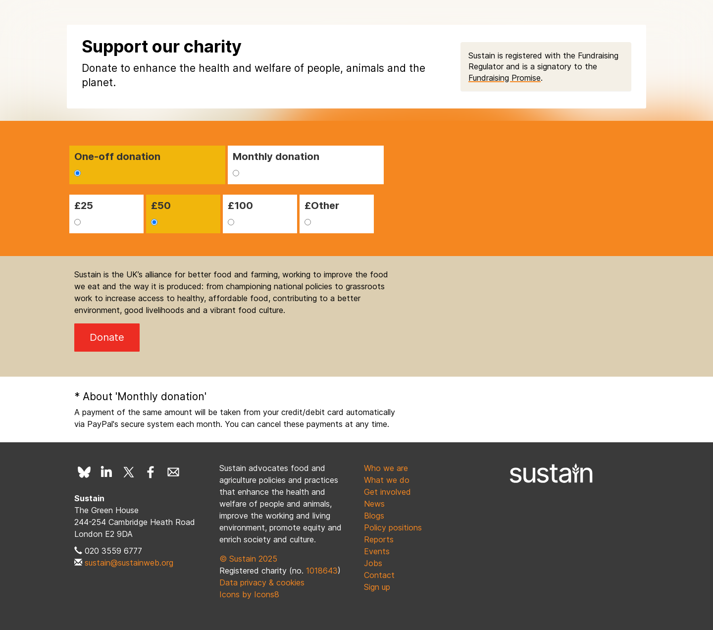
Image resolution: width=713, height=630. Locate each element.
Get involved (387, 492)
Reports (379, 539)
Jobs (373, 563)
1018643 (322, 571)
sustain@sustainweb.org (129, 563)
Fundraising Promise (504, 78)
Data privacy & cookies (262, 582)
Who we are (386, 468)
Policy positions (393, 527)
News (374, 504)
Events (377, 551)
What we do (386, 480)
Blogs (374, 516)
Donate (107, 337)
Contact (379, 575)
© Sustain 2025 (248, 559)
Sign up (377, 587)
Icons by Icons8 (249, 594)
